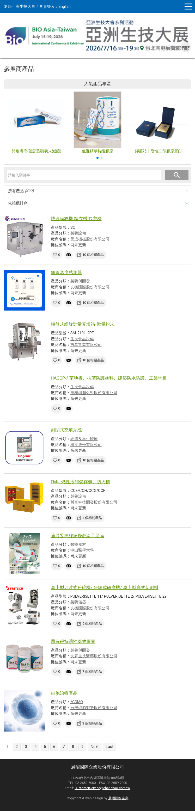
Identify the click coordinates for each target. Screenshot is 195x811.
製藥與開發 (80, 281)
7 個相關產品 (92, 671)
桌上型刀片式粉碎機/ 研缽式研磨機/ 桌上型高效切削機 (105, 587)
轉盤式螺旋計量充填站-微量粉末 (82, 324)
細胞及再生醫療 (84, 438)
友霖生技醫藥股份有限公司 (93, 656)
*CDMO (76, 701)
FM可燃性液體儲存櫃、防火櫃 (80, 481)
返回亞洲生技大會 (19, 6)
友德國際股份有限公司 (89, 287)
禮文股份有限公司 (86, 444)
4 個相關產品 (92, 518)
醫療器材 (78, 544)
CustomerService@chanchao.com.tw (102, 788)
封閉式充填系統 (66, 429)
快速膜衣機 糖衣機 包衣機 (76, 218)
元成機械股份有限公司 (89, 239)
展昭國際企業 (118, 798)
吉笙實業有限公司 (86, 344)
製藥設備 (78, 233)
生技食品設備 (82, 339)
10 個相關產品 (93, 255)
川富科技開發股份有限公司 (93, 502)
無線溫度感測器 (66, 272)
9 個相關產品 (92, 624)
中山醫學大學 (82, 550)
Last (109, 746)
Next (95, 746)
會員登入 (47, 6)
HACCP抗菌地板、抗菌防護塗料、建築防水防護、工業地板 (109, 378)
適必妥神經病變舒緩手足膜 (77, 535)
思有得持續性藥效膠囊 (73, 641)
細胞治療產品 (64, 693)
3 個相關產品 (92, 723)
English (65, 6)
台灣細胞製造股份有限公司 (93, 707)
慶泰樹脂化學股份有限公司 (93, 393)
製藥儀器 (78, 602)
